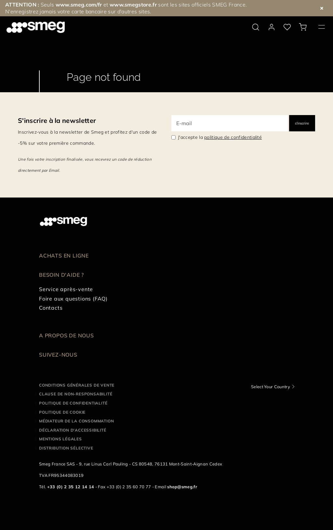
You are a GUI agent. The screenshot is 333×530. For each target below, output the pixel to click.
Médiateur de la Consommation (76, 421)
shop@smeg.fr (182, 486)
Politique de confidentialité (73, 403)
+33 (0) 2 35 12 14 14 (70, 486)
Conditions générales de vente (76, 385)
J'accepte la (220, 137)
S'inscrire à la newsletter (57, 120)
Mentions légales (60, 438)
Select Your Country (270, 386)
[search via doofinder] (255, 27)
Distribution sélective (66, 448)
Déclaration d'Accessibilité (72, 430)
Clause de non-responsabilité (75, 393)
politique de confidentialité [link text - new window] (233, 137)
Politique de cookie (62, 412)
